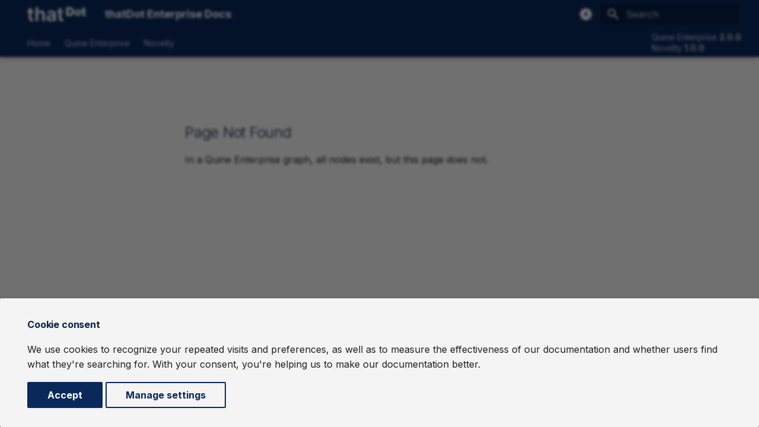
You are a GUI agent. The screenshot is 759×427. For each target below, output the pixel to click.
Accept (64, 395)
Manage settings (166, 395)
